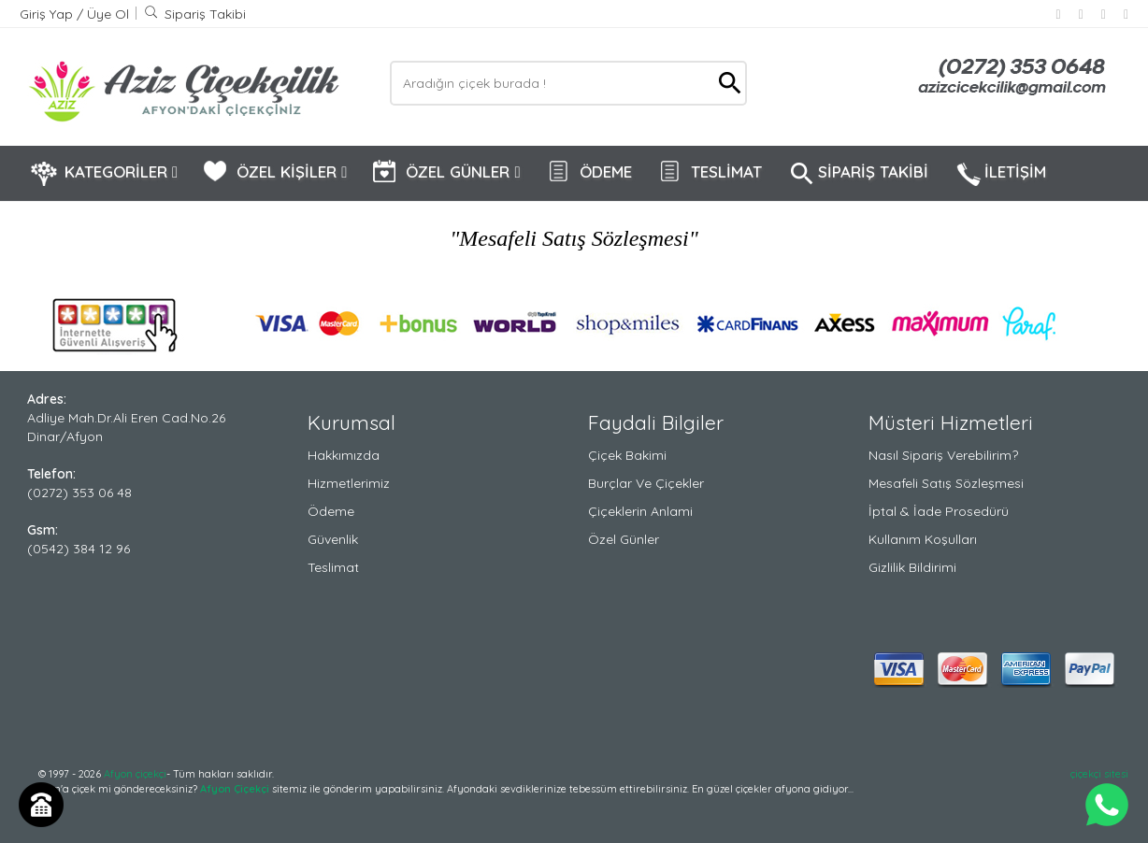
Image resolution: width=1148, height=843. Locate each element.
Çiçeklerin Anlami (640, 511)
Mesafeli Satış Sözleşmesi (946, 483)
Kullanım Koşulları (922, 539)
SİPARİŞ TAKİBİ (857, 174)
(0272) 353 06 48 (79, 492)
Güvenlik (333, 539)
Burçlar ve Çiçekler (646, 483)
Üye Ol (108, 14)
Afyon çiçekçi (135, 773)
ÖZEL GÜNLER (445, 173)
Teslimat (333, 567)
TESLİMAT (709, 173)
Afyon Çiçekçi (234, 788)
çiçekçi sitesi (1099, 773)
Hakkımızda (344, 455)
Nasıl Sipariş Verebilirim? (943, 455)
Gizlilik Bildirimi (912, 567)
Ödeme (331, 511)
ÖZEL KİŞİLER (274, 173)
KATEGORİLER (104, 173)
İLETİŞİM (999, 174)
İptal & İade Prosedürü (938, 511)
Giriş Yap (48, 14)
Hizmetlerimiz (349, 483)
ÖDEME (588, 173)
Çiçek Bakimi (627, 455)
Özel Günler (623, 539)
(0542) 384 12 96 (78, 548)
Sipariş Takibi (195, 14)
